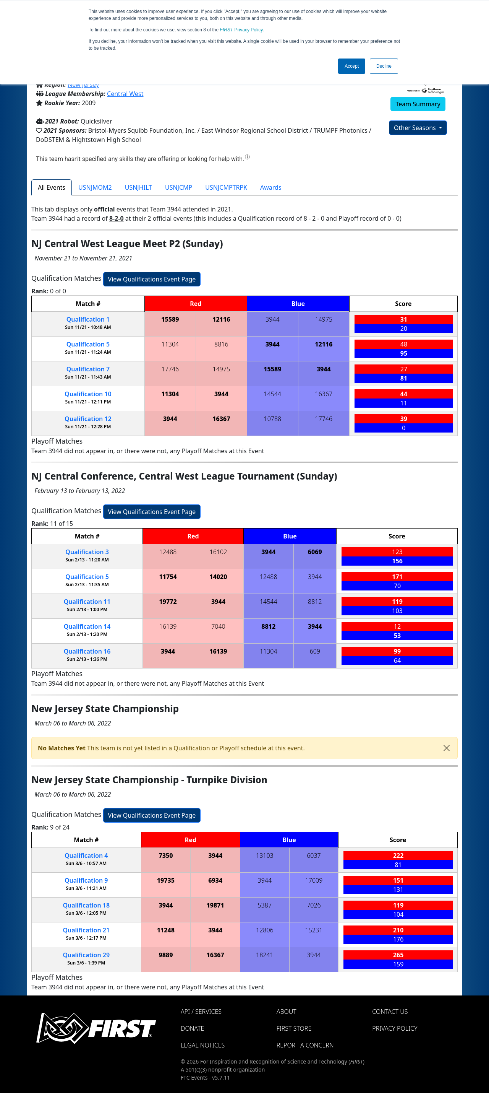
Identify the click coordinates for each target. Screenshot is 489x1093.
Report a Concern (305, 1045)
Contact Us (390, 1011)
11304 (170, 344)
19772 (167, 601)
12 (88, 419)
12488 (168, 552)
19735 (166, 880)
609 (315, 651)
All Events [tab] (51, 187)
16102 (218, 552)
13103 (265, 855)
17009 (314, 880)
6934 (215, 880)
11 (87, 601)
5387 (265, 905)
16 (87, 651)
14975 (324, 319)
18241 (265, 955)
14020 (218, 577)
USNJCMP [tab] (178, 187)
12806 (265, 930)
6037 (314, 855)
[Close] (446, 748)
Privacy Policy (241, 30)
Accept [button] (352, 66)
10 (88, 394)
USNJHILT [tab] (138, 187)
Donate (192, 1028)
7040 (218, 626)
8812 (315, 601)
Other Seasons (415, 128)
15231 (314, 930)
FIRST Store (294, 1028)
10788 (273, 419)
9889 (166, 955)
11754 (167, 577)
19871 (215, 905)
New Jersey (83, 84)
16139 (168, 626)
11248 (166, 930)
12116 (221, 319)
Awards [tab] (271, 187)
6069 (315, 552)
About (286, 1011)
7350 (166, 855)
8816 (221, 344)
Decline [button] (384, 66)
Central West (125, 93)
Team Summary (417, 104)
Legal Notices (203, 1045)
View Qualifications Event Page (152, 279)
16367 (324, 394)
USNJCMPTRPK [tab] (226, 187)
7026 (314, 905)
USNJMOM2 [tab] (95, 187)
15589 (170, 319)
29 (86, 955)
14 (87, 626)
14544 (273, 394)
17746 (170, 369)
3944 (273, 319)
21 (86, 930)
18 (86, 905)
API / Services (201, 1011)
